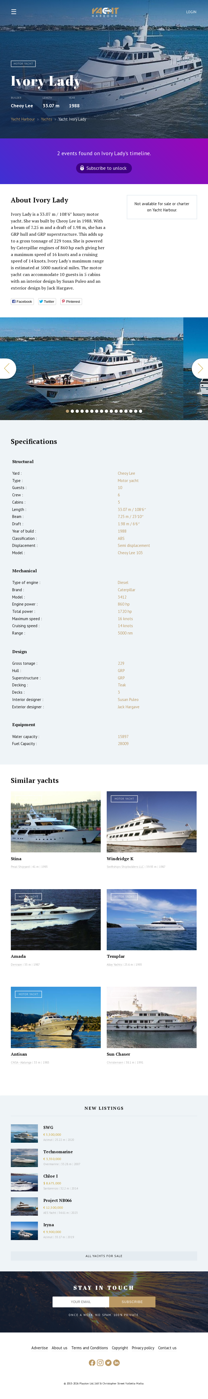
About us (59, 1347)
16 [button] (140, 411)
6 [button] (91, 411)
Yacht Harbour (105, 13)
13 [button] (126, 411)
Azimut (48, 1140)
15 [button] (135, 411)
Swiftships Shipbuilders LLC (125, 867)
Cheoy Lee (22, 105)
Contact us (167, 1347)
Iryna (48, 1224)
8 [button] (101, 411)
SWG (48, 1127)
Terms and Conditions (89, 1347)
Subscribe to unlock (106, 168)
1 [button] (67, 411)
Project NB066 (57, 1200)
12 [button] (121, 411)
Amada (18, 956)
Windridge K (120, 859)
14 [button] (130, 411)
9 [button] (106, 411)
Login (191, 12)
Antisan (19, 1054)
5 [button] (87, 411)
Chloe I (50, 1176)
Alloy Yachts (114, 964)
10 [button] (111, 411)
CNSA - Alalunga (21, 1062)
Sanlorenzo (50, 1188)
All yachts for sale (104, 1256)
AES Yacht (49, 1213)
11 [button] (116, 411)
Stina (16, 859)
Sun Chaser (118, 1054)
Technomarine (58, 1151)
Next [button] (200, 368)
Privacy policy (143, 1347)
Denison (16, 964)
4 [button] (82, 411)
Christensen (115, 1062)
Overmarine (51, 1164)
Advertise (39, 1347)
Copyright (120, 1347)
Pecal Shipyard (20, 867)
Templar (116, 956)
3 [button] (77, 411)
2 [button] (72, 411)
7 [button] (96, 411)
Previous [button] (8, 368)
